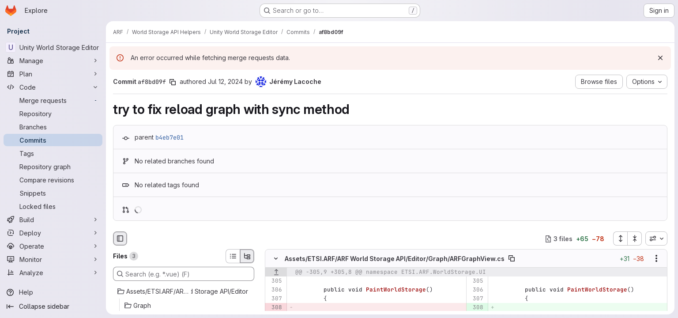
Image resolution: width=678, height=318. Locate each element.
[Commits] (53, 140)
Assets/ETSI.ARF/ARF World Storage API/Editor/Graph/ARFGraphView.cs (395, 258)
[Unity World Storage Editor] (53, 47)
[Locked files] (53, 206)
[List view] (233, 256)
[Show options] (656, 259)
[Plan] (53, 74)
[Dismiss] (660, 58)
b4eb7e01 (169, 137)
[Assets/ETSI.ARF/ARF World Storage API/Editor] (183, 291)
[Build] (53, 219)
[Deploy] (53, 233)
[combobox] (656, 238)
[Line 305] (274, 281)
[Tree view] (247, 256)
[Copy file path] (511, 259)
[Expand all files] (620, 238)
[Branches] (53, 127)
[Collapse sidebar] (53, 306)
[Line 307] (274, 299)
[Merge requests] (53, 100)
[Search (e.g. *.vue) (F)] (183, 274)
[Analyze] (53, 272)
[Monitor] (53, 259)
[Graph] (183, 306)
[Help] (53, 292)
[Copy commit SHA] (172, 82)
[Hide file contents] (276, 259)
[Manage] (53, 60)
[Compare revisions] (53, 180)
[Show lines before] (276, 272)
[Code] (53, 87)
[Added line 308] (476, 307)
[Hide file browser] (120, 238)
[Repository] (53, 113)
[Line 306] (274, 290)
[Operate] (53, 246)
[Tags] (53, 153)
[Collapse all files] (635, 238)
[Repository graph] (53, 166)
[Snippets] (53, 193)
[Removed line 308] (274, 307)
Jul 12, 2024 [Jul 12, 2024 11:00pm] (225, 81)
